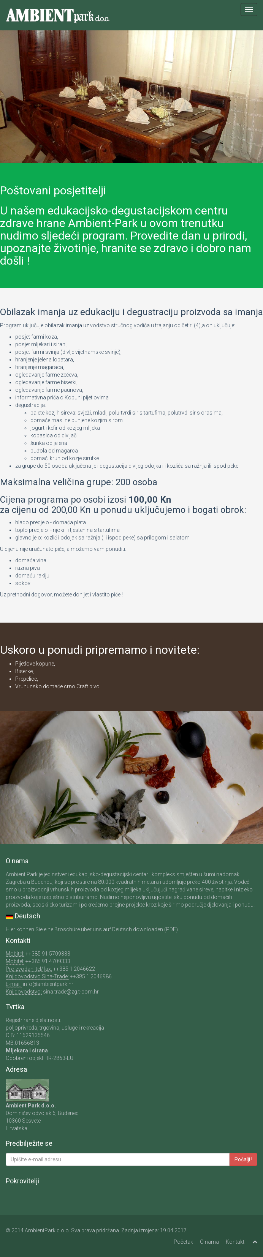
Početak (183, 1242)
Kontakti (236, 1242)
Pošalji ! (243, 1159)
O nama (209, 1242)
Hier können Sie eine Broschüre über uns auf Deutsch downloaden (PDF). (92, 929)
